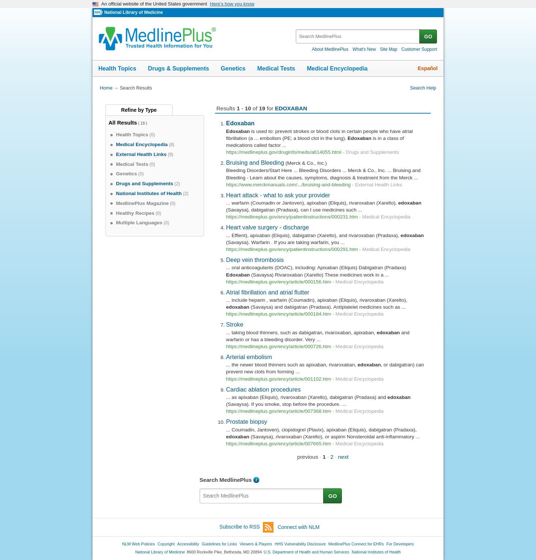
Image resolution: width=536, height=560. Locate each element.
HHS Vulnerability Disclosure (300, 544)
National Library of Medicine (133, 12)
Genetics (233, 68)
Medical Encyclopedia (337, 68)
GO (428, 36)
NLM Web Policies (138, 544)
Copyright (166, 544)
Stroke (234, 324)
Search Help (423, 88)
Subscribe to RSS (246, 527)
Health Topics (117, 68)
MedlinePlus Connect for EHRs (356, 544)
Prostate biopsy (246, 421)
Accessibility (188, 544)
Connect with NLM (299, 527)
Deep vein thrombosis (255, 259)
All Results (123, 122)
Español (428, 68)
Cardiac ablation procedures (263, 389)
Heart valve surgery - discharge (267, 227)
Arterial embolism (249, 357)
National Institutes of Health (376, 552)
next (343, 457)
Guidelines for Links (219, 544)
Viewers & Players (255, 544)
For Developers (400, 544)
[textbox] (358, 36)
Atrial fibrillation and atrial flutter (267, 292)
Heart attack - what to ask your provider (278, 195)
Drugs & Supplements (178, 68)
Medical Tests (276, 68)
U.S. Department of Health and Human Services (306, 552)
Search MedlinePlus (226, 480)
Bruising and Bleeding (255, 162)
